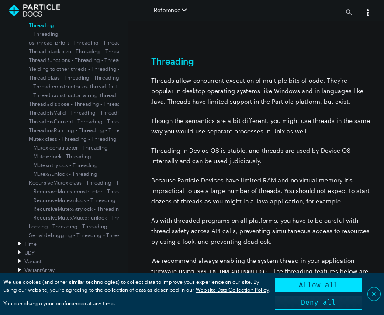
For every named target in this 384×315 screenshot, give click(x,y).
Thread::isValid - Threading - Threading (77, 112)
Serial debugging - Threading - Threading (80, 235)
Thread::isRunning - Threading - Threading (81, 130)
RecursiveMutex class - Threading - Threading (85, 182)
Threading (46, 34)
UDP (29, 252)
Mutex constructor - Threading (70, 147)
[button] (368, 13)
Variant (33, 261)
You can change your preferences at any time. (59, 303)
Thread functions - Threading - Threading (79, 60)
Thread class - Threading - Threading (74, 77)
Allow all (318, 285)
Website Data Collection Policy (232, 290)
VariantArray (39, 270)
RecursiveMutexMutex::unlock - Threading (85, 217)
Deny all (318, 302)
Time (30, 244)
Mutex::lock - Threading (62, 156)
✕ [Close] (374, 294)
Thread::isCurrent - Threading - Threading (80, 121)
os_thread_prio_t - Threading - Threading (78, 42)
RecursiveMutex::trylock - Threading (77, 209)
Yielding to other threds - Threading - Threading (87, 69)
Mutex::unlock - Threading (65, 174)
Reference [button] (170, 10)
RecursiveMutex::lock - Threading (74, 200)
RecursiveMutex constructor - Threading (82, 191)
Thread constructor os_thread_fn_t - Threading (90, 86)
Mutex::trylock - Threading (65, 165)
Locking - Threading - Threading (68, 226)
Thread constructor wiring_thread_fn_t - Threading (95, 95)
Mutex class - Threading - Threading (73, 139)
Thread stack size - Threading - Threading (80, 51)
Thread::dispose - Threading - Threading (79, 104)
